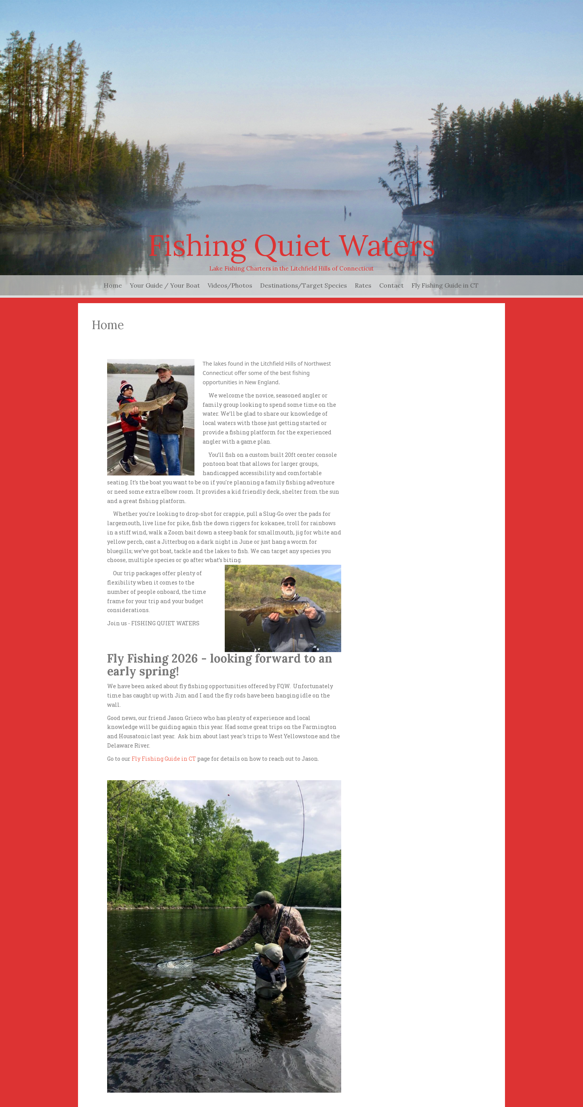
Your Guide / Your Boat (165, 285)
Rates (363, 285)
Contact (391, 285)
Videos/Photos (230, 285)
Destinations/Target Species (303, 285)
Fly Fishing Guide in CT (445, 285)
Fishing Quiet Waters (292, 245)
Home (113, 285)
